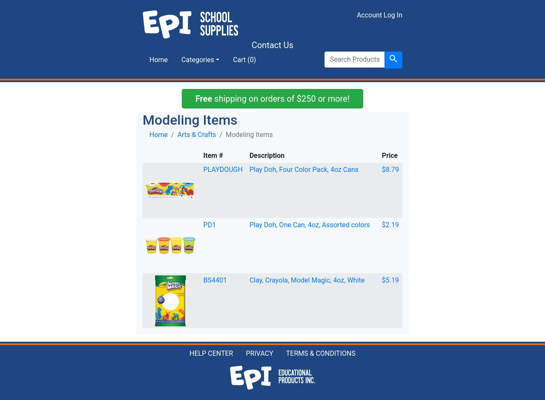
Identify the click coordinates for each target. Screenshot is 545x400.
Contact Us (272, 45)
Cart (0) (244, 60)
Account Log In (379, 15)
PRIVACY (259, 353)
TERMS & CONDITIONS (321, 353)
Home (158, 60)
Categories (197, 60)
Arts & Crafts (197, 135)
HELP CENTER (211, 353)
